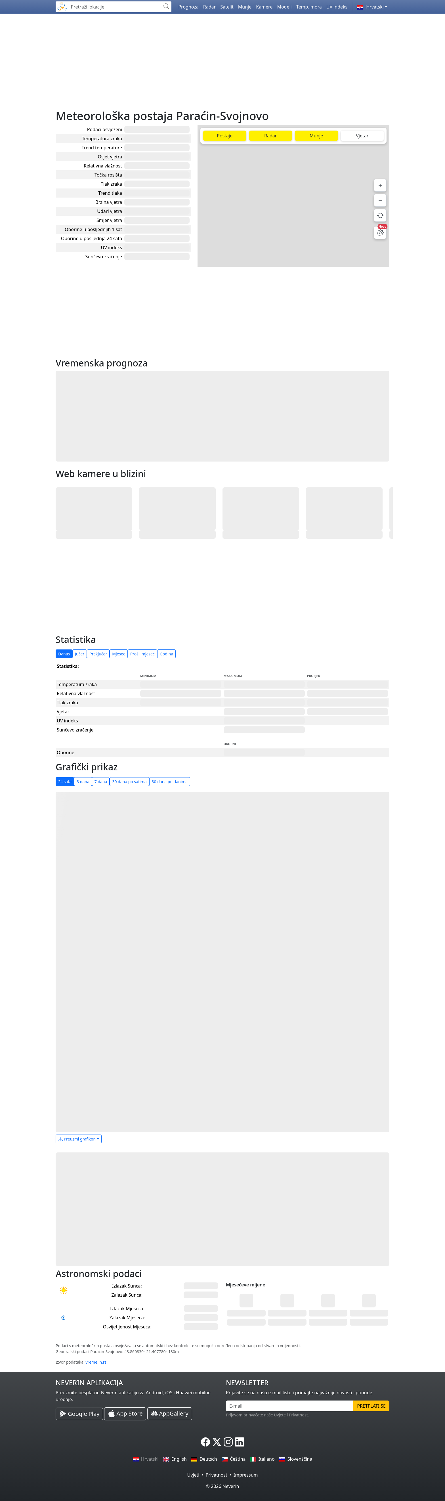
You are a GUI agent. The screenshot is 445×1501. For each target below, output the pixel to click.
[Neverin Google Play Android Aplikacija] (79, 1414)
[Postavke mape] (380, 232)
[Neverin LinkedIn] (239, 1442)
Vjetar (362, 136)
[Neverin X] (216, 1442)
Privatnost (216, 1475)
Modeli (284, 7)
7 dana (101, 781)
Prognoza (188, 7)
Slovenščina (295, 1459)
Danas (64, 654)
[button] (371, 6)
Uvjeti (193, 1475)
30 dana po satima (129, 781)
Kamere (264, 7)
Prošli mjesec (142, 654)
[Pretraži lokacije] (115, 6)
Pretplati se (371, 1406)
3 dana (83, 781)
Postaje (224, 136)
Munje (244, 7)
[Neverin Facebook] (205, 1442)
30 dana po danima (170, 781)
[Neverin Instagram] (228, 1442)
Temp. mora (309, 7)
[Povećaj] (380, 185)
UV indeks (337, 7)
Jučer (79, 654)
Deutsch (204, 1459)
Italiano (262, 1459)
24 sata (65, 781)
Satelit (227, 7)
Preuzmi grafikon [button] (77, 1139)
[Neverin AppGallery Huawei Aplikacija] (169, 1413)
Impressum (246, 1475)
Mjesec (118, 654)
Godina (166, 654)
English (175, 1459)
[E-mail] (290, 1406)
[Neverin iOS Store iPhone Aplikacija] (125, 1413)
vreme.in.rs (96, 1362)
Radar (209, 7)
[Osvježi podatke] (380, 215)
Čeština (234, 1459)
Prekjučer (98, 654)
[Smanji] (380, 200)
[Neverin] (62, 6)
